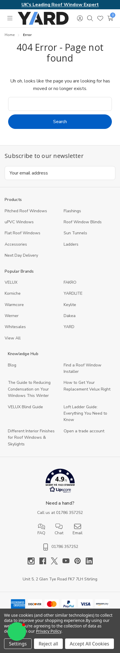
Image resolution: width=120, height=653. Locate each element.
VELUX (11, 282)
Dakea (70, 316)
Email (78, 529)
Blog (12, 365)
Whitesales (15, 327)
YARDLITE (73, 293)
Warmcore (14, 304)
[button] (60, 481)
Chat (59, 529)
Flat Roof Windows (22, 233)
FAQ (41, 529)
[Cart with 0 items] (110, 18)
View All (13, 338)
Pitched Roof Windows (26, 211)
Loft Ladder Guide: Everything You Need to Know (85, 413)
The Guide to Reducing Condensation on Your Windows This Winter (29, 389)
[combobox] (60, 104)
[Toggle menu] (10, 18)
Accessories (16, 244)
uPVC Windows (19, 222)
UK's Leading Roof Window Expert (60, 4)
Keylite (70, 304)
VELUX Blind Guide (25, 407)
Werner (12, 316)
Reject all (48, 644)
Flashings (72, 211)
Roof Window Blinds (83, 222)
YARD (69, 327)
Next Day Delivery (21, 255)
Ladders (71, 244)
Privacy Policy (48, 631)
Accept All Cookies (89, 644)
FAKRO (70, 282)
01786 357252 (69, 512)
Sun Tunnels (75, 233)
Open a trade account (84, 431)
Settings (18, 644)
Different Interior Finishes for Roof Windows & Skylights (31, 437)
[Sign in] (80, 18)
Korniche (13, 293)
